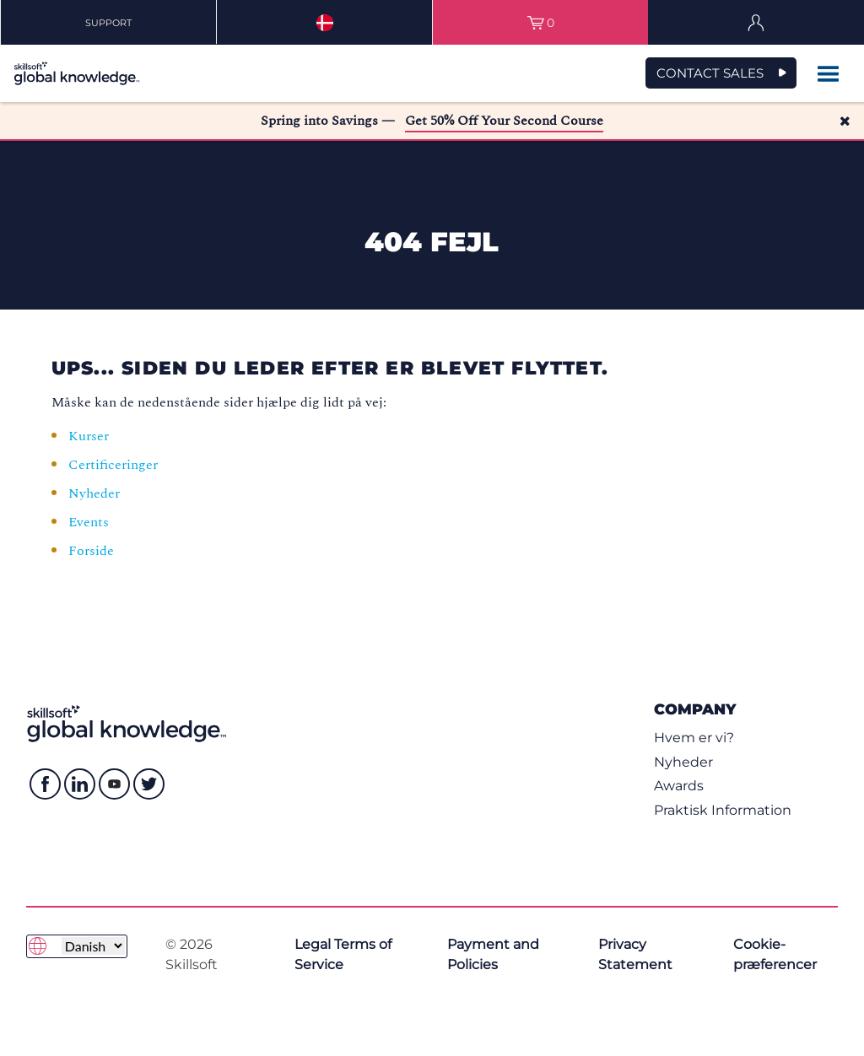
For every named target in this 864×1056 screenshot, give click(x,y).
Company (695, 709)
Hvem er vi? (694, 738)
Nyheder (94, 493)
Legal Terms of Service (343, 954)
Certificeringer (113, 465)
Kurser (88, 436)
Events (90, 522)
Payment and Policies (493, 954)
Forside (92, 551)
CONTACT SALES (710, 73)
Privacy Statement (635, 954)
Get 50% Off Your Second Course (504, 120)
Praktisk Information (722, 810)
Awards (679, 786)
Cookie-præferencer (775, 954)
